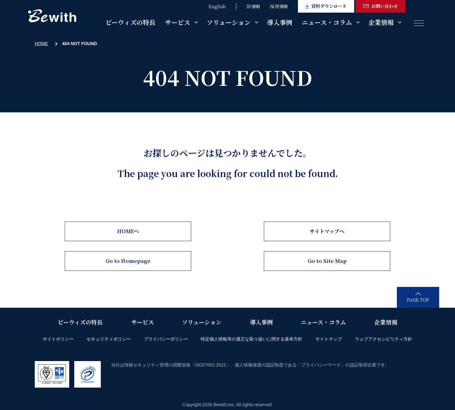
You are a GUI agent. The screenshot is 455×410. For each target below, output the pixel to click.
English (217, 6)
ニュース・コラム (327, 22)
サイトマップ (328, 339)
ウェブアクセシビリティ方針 (383, 339)
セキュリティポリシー (109, 339)
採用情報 (279, 6)
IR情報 (253, 6)
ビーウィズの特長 (130, 22)
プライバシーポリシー (166, 339)
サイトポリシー (58, 339)
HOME (41, 43)
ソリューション (229, 22)
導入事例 (279, 22)
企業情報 (381, 22)
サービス (177, 22)
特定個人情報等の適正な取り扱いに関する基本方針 (251, 339)
